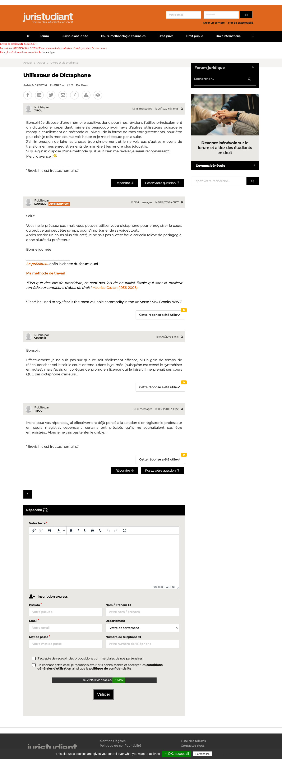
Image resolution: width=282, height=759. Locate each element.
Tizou (84, 85)
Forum (44, 36)
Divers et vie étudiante (64, 62)
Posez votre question (162, 183)
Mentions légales (112, 741)
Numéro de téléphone (124, 637)
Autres (41, 62)
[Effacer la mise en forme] (99, 530)
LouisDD (40, 203)
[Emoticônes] (124, 530)
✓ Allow (118, 680)
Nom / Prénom (119, 605)
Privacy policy (222, 753)
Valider (103, 694)
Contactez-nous (192, 746)
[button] (60, 530)
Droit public (194, 36)
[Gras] (71, 530)
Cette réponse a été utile (162, 314)
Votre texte (37, 523)
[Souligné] (85, 530)
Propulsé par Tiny (163, 587)
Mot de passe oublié (240, 22)
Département (115, 621)
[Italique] (78, 530)
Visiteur (40, 338)
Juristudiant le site (75, 36)
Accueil (27, 62)
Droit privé (165, 36)
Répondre (125, 183)
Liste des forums (193, 741)
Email (33, 621)
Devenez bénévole (227, 165)
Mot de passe (38, 637)
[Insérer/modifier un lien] (33, 530)
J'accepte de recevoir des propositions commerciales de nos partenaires (90, 658)
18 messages (142, 108)
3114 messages (141, 202)
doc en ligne (48, 52)
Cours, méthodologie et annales (123, 36)
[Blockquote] (49, 530)
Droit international (228, 36)
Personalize (202, 753)
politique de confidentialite (110, 668)
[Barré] (92, 530)
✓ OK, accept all (176, 753)
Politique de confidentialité (120, 746)
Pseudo (34, 605)
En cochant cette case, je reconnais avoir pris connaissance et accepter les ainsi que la (99, 666)
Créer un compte (214, 22)
